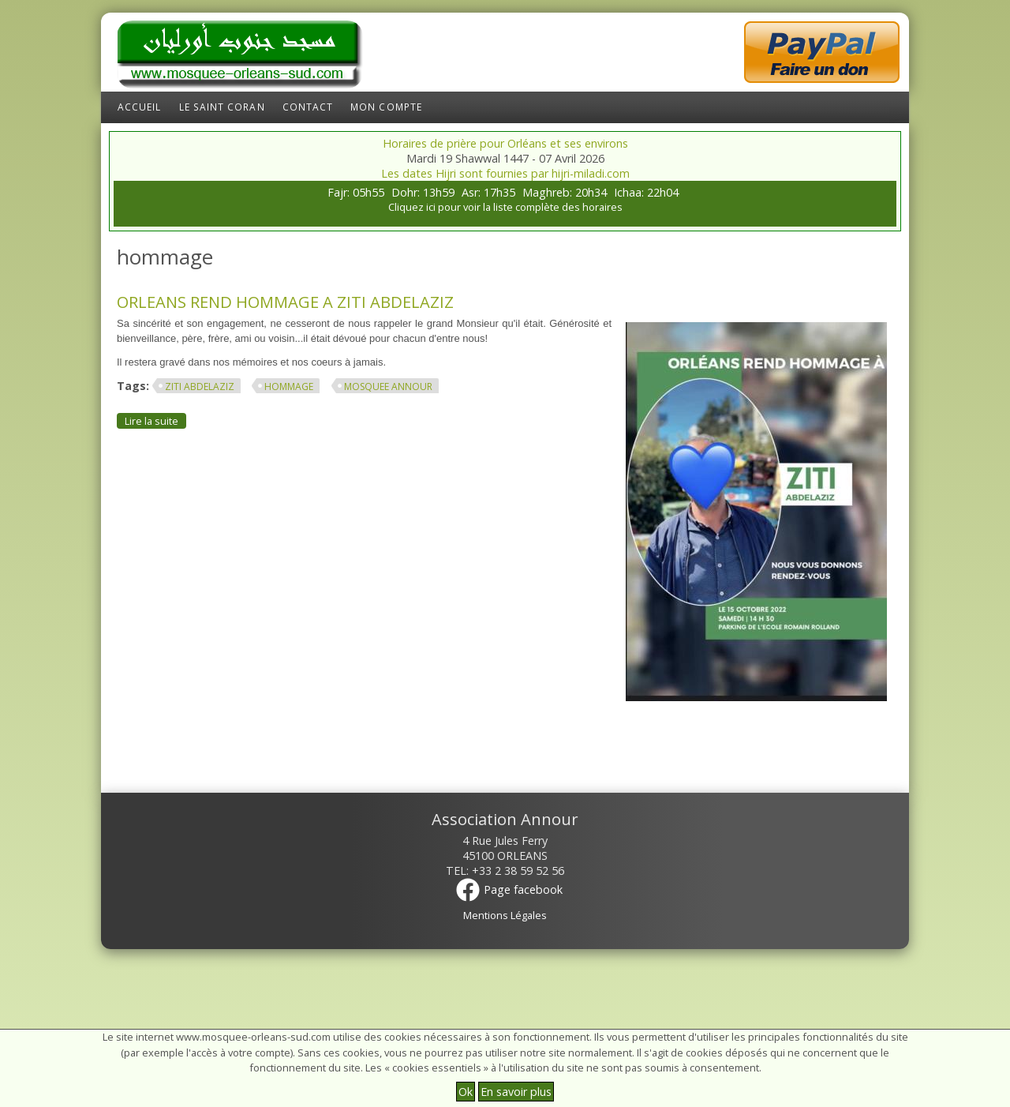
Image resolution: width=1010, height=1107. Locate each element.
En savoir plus (516, 1091)
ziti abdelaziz (199, 386)
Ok (465, 1091)
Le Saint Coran (222, 107)
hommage (288, 386)
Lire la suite (155, 420)
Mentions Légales (505, 915)
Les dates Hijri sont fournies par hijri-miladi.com (505, 173)
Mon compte (386, 107)
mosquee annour (388, 386)
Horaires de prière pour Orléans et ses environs (505, 143)
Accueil (140, 107)
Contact (308, 107)
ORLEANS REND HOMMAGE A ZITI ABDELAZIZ (285, 302)
